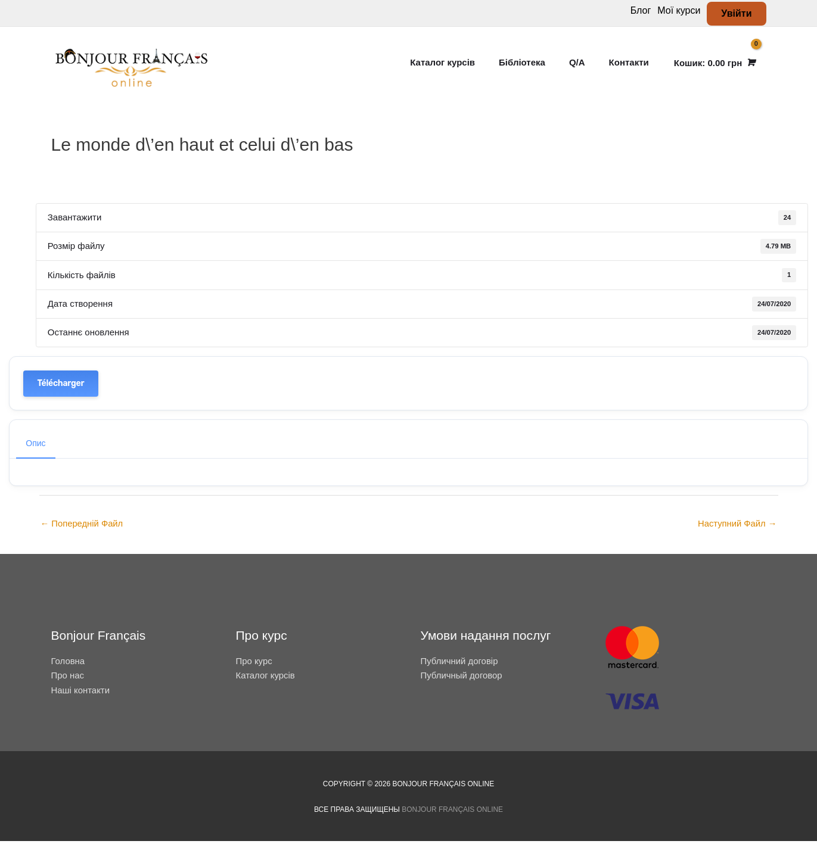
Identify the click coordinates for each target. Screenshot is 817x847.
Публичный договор (462, 681)
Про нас (68, 681)
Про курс (254, 667)
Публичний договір (460, 667)
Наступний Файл (737, 530)
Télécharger (61, 389)
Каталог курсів (266, 681)
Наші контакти (80, 696)
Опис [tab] (35, 449)
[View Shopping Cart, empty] (713, 66)
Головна (68, 667)
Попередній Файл (83, 530)
